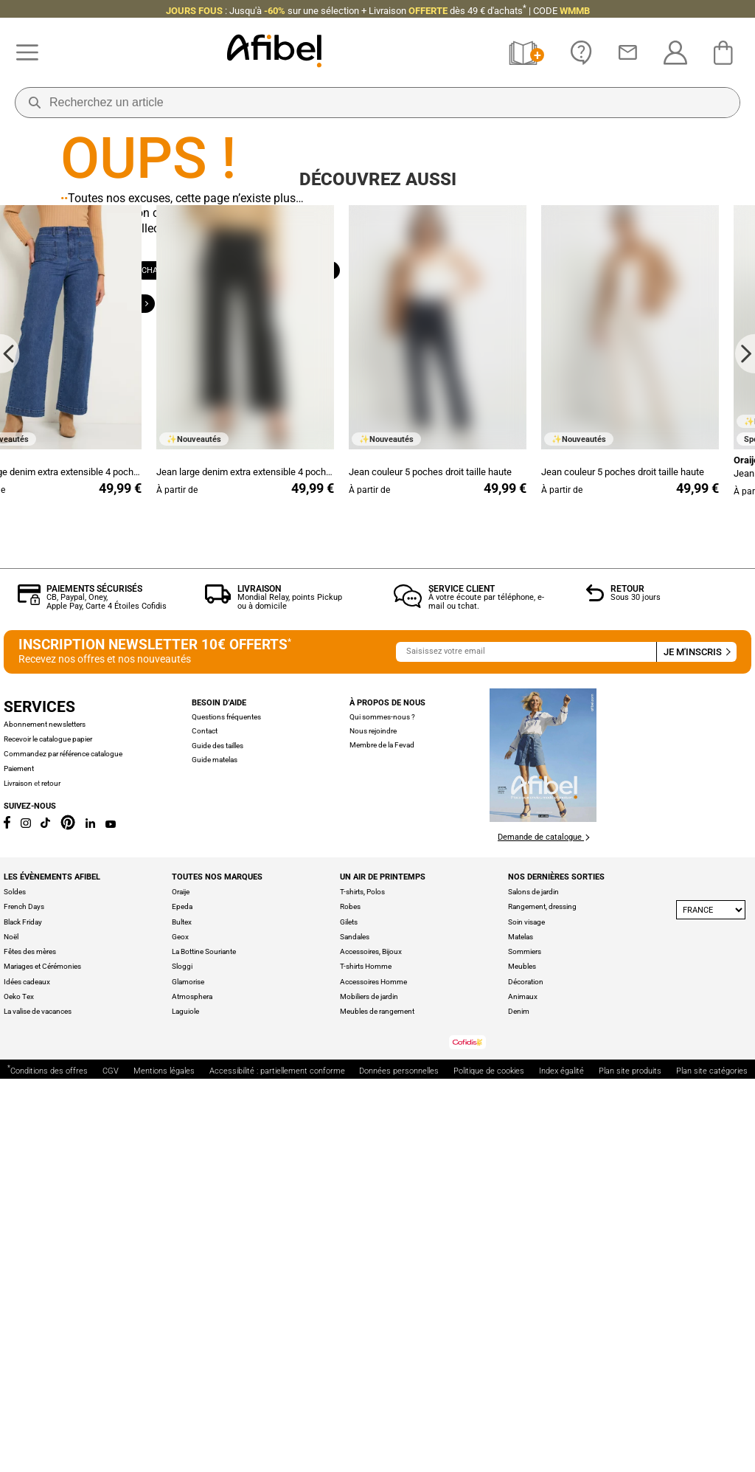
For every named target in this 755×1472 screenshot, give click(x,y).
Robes (350, 1299)
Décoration (525, 1373)
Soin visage (526, 1314)
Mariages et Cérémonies (42, 1359)
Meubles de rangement (377, 1404)
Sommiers (524, 1344)
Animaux (522, 1389)
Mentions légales (164, 1464)
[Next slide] (745, 746)
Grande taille (210, 346)
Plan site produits (630, 1464)
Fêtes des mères (30, 1344)
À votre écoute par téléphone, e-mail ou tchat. (486, 994)
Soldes (15, 1284)
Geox (180, 1329)
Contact (205, 1123)
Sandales (354, 1329)
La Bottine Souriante (204, 1344)
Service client (461, 980)
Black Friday (23, 1314)
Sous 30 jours (635, 990)
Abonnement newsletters (45, 1117)
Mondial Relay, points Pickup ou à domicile (289, 994)
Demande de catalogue (543, 1229)
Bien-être (125, 346)
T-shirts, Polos (362, 1284)
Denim (518, 1404)
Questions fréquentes (226, 1109)
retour (50, 1175)
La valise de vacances (38, 1404)
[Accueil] (274, 52)
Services (39, 1099)
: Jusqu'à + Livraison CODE (378, 10)
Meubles (522, 1359)
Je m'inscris (696, 1044)
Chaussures (171, 313)
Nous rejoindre (373, 1123)
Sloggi (182, 1359)
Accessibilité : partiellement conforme (277, 1464)
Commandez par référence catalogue (63, 1146)
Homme (247, 313)
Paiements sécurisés (94, 980)
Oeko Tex (19, 1389)
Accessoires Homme (373, 1373)
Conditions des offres (47, 1463)
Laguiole (185, 1404)
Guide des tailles (217, 1137)
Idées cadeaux (27, 1373)
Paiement (19, 1160)
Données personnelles (399, 1464)
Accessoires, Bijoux (371, 1344)
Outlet (290, 346)
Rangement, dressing (542, 1299)
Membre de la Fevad (381, 1137)
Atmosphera (192, 1389)
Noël (11, 1329)
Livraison (259, 980)
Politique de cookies (488, 1464)
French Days (24, 1299)
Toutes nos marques (217, 1269)
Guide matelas (214, 1152)
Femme (95, 313)
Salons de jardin (533, 1284)
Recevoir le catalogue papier (48, 1131)
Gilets (349, 1314)
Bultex (182, 1314)
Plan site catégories (712, 1464)
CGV (110, 1464)
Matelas (520, 1329)
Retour (627, 980)
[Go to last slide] (10, 746)
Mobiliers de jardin (369, 1389)
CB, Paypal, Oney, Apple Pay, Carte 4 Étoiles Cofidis (106, 994)
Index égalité (561, 1464)
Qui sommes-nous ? (382, 1108)
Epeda (182, 1299)
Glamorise (188, 1373)
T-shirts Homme (366, 1359)
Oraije (180, 1284)
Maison (314, 313)
